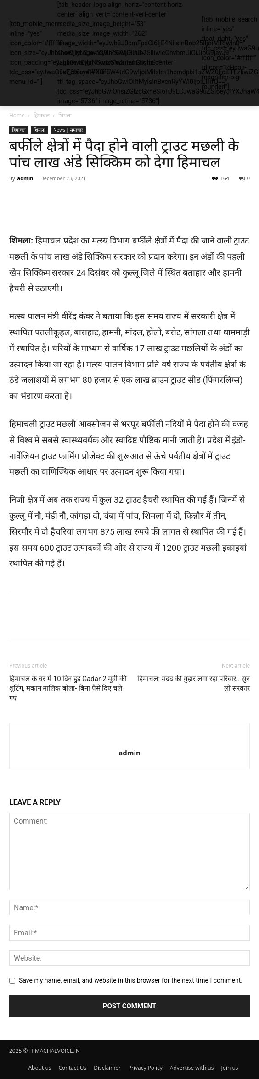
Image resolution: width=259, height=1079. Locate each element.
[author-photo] (129, 737)
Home (17, 115)
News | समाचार (68, 130)
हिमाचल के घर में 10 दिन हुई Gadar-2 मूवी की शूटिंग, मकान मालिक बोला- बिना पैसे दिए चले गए (68, 688)
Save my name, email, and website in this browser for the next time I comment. (130, 980)
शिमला (65, 115)
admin (25, 178)
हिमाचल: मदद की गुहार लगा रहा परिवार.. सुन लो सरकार (193, 683)
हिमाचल (42, 115)
